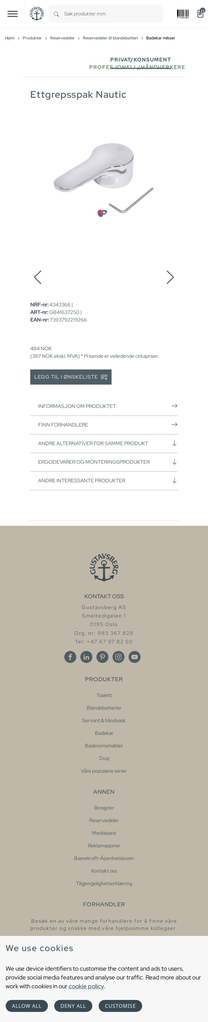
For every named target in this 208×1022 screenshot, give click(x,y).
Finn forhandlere (108, 424)
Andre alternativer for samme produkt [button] (108, 443)
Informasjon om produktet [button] (108, 406)
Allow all (27, 1005)
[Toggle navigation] (12, 13)
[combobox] (113, 13)
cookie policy (86, 986)
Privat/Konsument (140, 59)
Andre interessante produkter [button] (108, 480)
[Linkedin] (86, 657)
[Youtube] (135, 657)
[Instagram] (118, 657)
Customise (120, 1005)
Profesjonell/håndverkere (137, 67)
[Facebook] (70, 657)
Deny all (73, 1005)
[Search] (56, 13)
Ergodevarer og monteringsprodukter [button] (108, 461)
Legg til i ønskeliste (70, 377)
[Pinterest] (102, 657)
